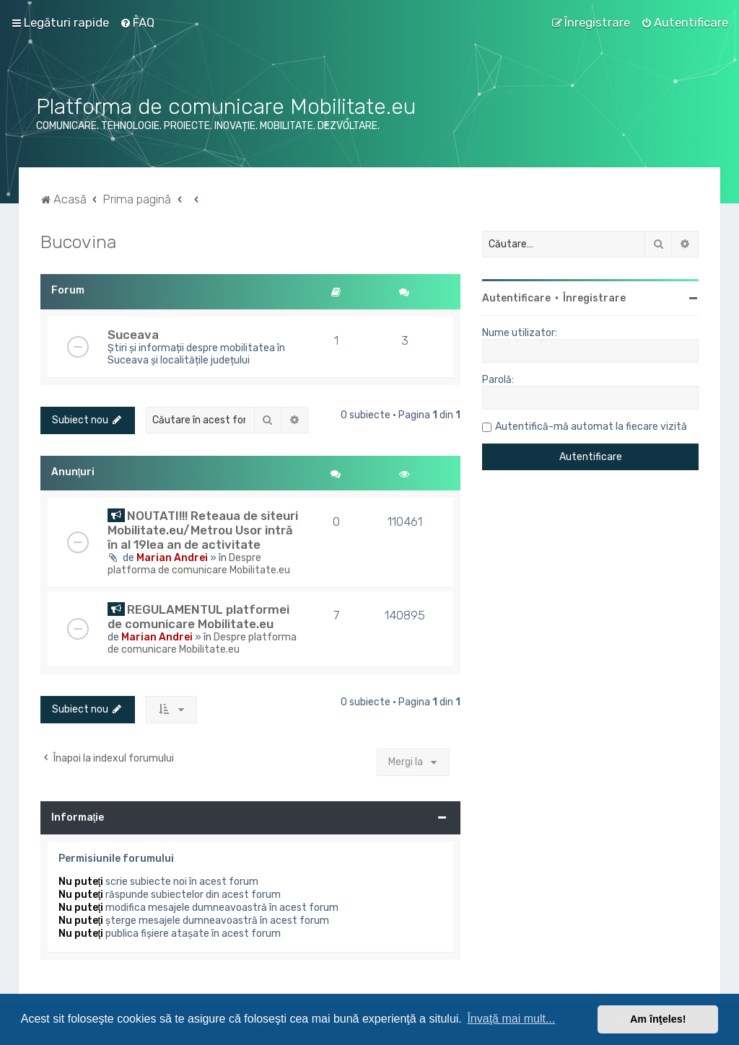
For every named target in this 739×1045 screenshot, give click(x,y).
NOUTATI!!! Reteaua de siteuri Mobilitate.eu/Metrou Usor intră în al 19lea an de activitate (203, 530)
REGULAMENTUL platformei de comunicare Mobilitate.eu (198, 616)
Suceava (133, 334)
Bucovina (78, 241)
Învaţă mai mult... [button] (511, 1019)
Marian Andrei (172, 558)
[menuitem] (137, 22)
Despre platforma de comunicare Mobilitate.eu (199, 564)
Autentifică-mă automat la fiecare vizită (591, 426)
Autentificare (516, 298)
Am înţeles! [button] (658, 1019)
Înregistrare (594, 298)
